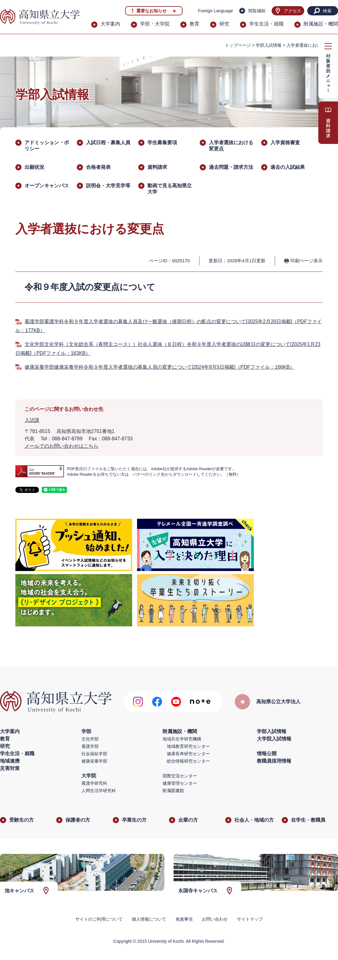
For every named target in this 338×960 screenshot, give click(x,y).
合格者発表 (98, 167)
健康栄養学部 (94, 761)
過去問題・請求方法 (231, 167)
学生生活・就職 (266, 23)
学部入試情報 (268, 45)
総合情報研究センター (188, 761)
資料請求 (157, 167)
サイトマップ (250, 919)
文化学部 (90, 738)
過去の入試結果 (287, 167)
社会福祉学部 (94, 753)
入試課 (32, 420)
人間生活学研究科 (98, 790)
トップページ (238, 45)
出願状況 (34, 167)
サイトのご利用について (99, 919)
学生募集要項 (162, 142)
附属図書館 (173, 790)
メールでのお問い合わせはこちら (61, 446)
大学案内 (110, 23)
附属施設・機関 (321, 23)
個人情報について (149, 919)
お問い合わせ (215, 919)
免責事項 (184, 919)
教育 (194, 23)
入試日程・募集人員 (108, 142)
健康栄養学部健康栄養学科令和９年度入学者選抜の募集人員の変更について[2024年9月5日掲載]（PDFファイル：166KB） (159, 367)
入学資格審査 (285, 142)
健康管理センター (180, 783)
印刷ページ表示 (306, 260)
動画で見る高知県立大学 (169, 188)
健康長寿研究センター (188, 753)
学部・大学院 (155, 23)
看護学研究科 (94, 783)
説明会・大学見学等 (108, 185)
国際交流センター (180, 775)
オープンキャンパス (47, 185)
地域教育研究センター (188, 746)
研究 (224, 23)
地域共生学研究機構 (182, 738)
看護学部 (90, 746)
